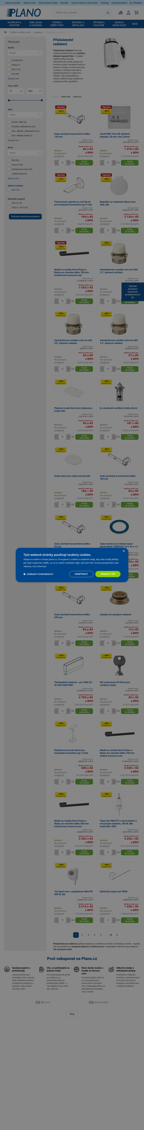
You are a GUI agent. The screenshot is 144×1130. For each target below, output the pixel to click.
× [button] (124, 551)
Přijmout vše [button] (108, 574)
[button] (38, 574)
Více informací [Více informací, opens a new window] (39, 566)
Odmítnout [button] (81, 574)
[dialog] (72, 565)
